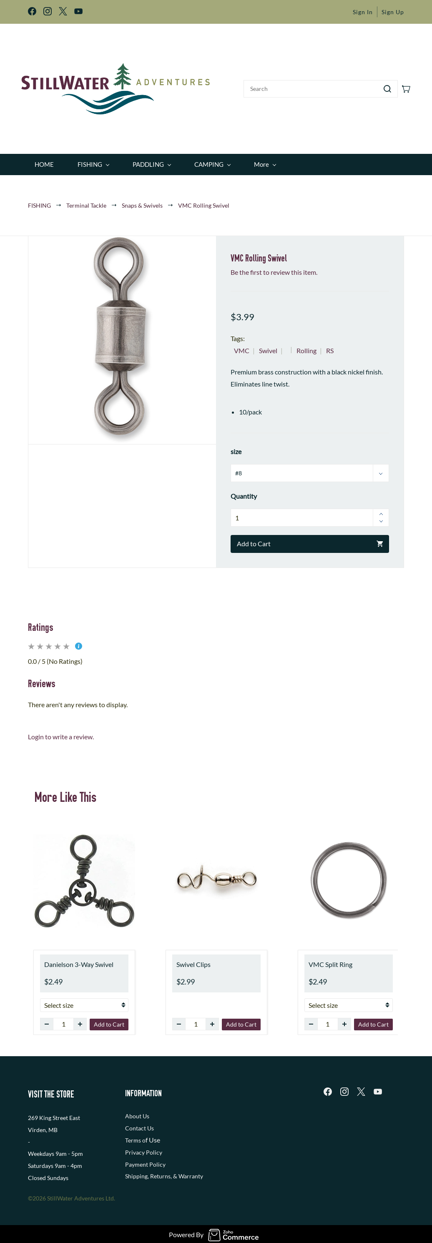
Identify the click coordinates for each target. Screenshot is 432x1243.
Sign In (363, 11)
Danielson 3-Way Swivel (78, 959)
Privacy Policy (143, 1146)
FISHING (39, 199)
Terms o (135, 1134)
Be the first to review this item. (274, 267)
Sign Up (393, 11)
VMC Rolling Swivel (203, 199)
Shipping (136, 1170)
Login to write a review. (61, 731)
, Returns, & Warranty (175, 1170)
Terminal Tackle (86, 199)
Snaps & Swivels (142, 199)
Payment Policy (145, 1158)
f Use (153, 1134)
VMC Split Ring (330, 959)
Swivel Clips (193, 959)
